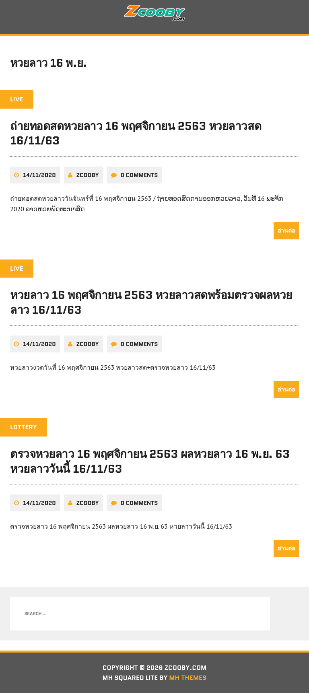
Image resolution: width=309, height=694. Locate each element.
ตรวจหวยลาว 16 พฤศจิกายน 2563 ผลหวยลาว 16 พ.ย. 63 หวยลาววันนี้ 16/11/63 (150, 462)
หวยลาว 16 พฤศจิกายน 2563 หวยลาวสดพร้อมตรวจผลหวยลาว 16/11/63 (151, 303)
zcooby (87, 175)
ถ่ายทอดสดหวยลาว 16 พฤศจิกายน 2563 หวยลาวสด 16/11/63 (135, 134)
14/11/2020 (39, 175)
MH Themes (188, 678)
